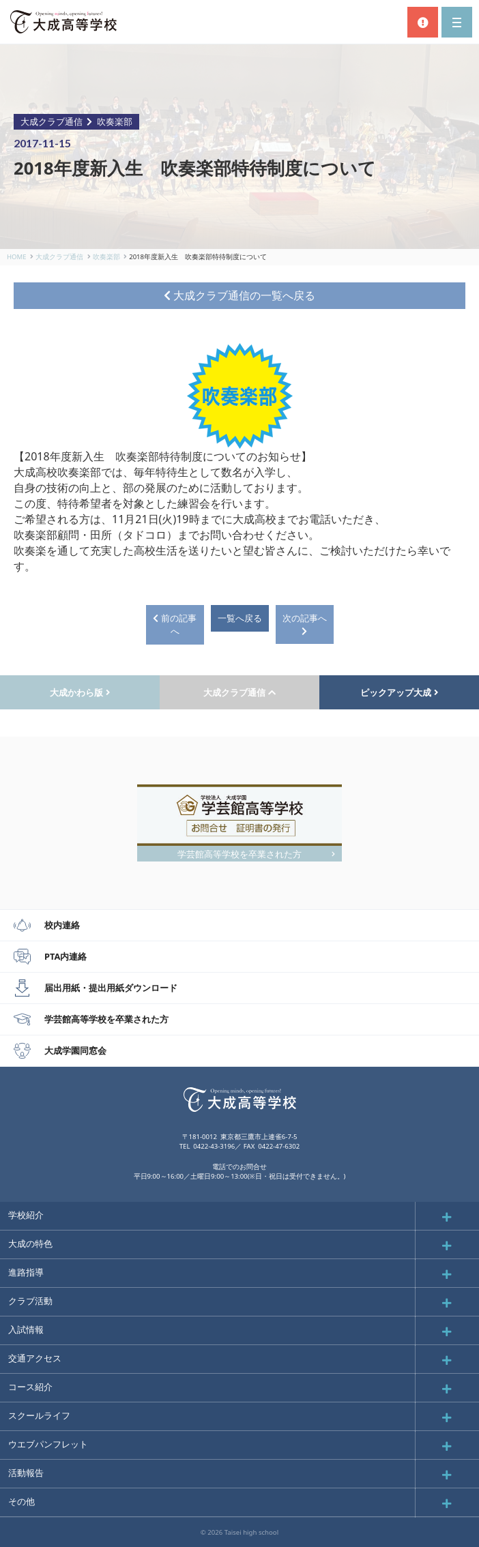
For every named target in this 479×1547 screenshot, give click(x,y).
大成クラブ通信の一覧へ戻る (239, 295)
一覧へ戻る (240, 618)
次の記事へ (304, 624)
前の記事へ (174, 624)
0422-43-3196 (214, 1146)
